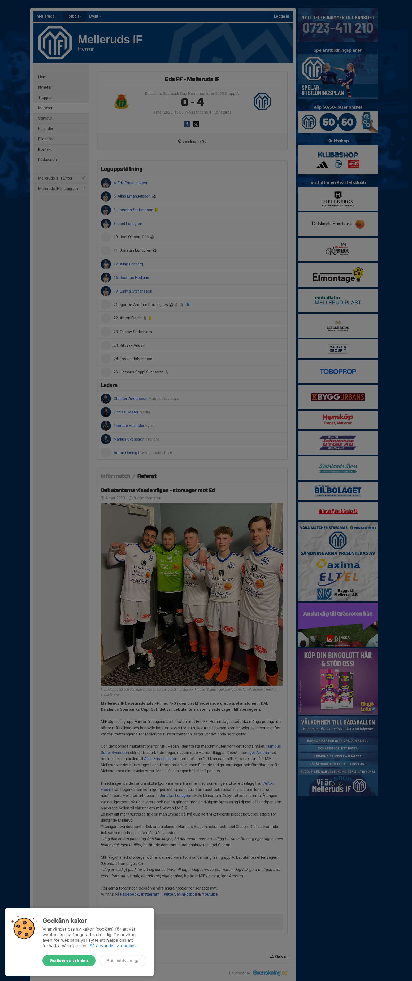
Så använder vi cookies (112, 945)
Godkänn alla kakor (69, 960)
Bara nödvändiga (123, 960)
